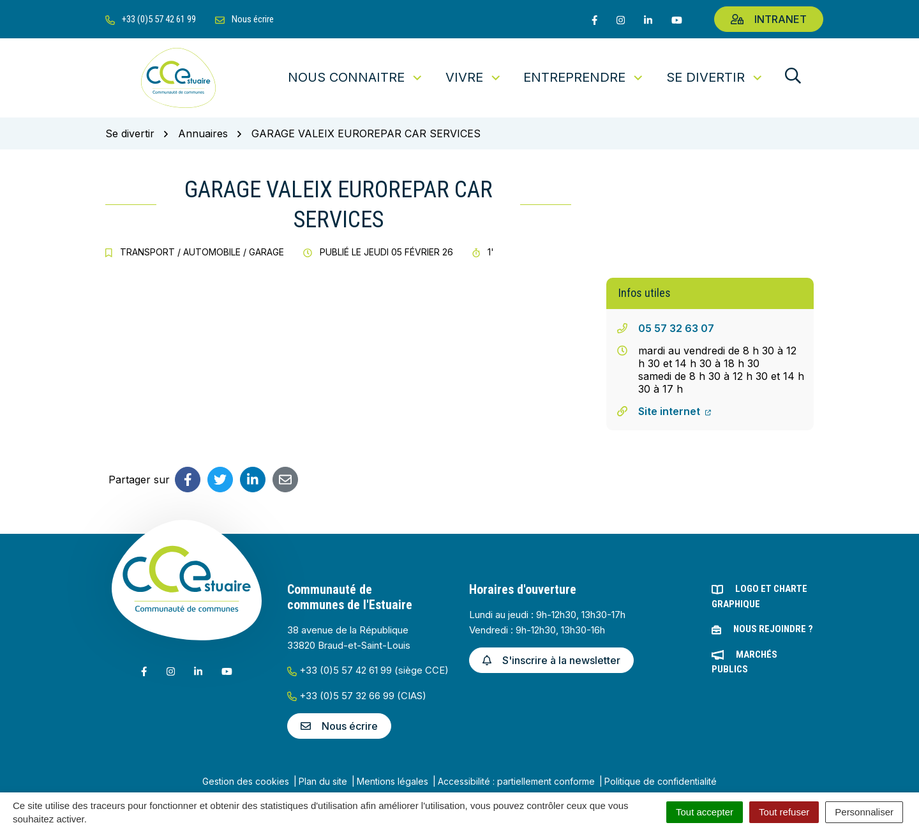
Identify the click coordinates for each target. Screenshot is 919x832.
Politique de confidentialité (660, 781)
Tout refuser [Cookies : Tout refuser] (784, 811)
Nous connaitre (356, 77)
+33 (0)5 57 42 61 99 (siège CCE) (368, 670)
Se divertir (715, 77)
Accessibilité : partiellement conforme (516, 781)
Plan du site (323, 781)
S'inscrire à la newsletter (551, 660)
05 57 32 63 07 (676, 328)
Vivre (473, 77)
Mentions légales (392, 781)
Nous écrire (339, 726)
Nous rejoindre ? (773, 629)
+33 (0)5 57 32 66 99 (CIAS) (356, 696)
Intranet (769, 19)
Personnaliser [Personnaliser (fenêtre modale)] (864, 811)
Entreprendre (584, 77)
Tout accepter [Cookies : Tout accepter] (704, 811)
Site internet (674, 411)
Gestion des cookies (245, 781)
